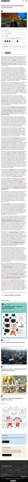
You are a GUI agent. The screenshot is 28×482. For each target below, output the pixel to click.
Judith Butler (8, 153)
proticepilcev (3, 214)
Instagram (17, 470)
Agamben (8, 203)
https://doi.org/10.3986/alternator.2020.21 (12, 38)
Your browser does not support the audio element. (14, 46)
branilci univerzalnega (14, 231)
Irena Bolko (11, 311)
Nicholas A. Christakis (12, 63)
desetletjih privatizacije (7, 266)
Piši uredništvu (6, 455)
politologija (18, 295)
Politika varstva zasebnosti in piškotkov (6, 475)
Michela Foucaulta (4, 100)
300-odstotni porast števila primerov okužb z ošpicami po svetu (12, 220)
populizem (6, 295)
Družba (8, 11)
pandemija (11, 295)
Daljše (4, 11)
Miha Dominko (10, 346)
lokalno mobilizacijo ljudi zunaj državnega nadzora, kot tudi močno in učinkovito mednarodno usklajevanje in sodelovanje (13, 277)
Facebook (10, 470)
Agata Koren (4, 403)
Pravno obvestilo (4, 473)
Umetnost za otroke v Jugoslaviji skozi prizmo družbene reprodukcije (14, 369)
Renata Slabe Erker (19, 346)
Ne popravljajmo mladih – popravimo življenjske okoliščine (12, 307)
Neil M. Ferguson (4, 63)
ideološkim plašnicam (5, 113)
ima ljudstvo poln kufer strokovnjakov (18, 106)
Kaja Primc (3, 346)
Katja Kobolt (4, 374)
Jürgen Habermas (16, 137)
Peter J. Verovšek (8, 33)
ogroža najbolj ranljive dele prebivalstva (18, 242)
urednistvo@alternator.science (7, 451)
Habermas (4, 147)
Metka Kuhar (5, 311)
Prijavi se (5, 441)
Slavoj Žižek (11, 169)
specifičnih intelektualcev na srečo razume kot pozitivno (14, 110)
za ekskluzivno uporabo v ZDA (17, 176)
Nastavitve (13, 480)
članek (14, 60)
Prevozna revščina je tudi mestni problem (13, 342)
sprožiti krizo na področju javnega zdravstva (9, 219)
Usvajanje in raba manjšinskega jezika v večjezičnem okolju (12, 399)
